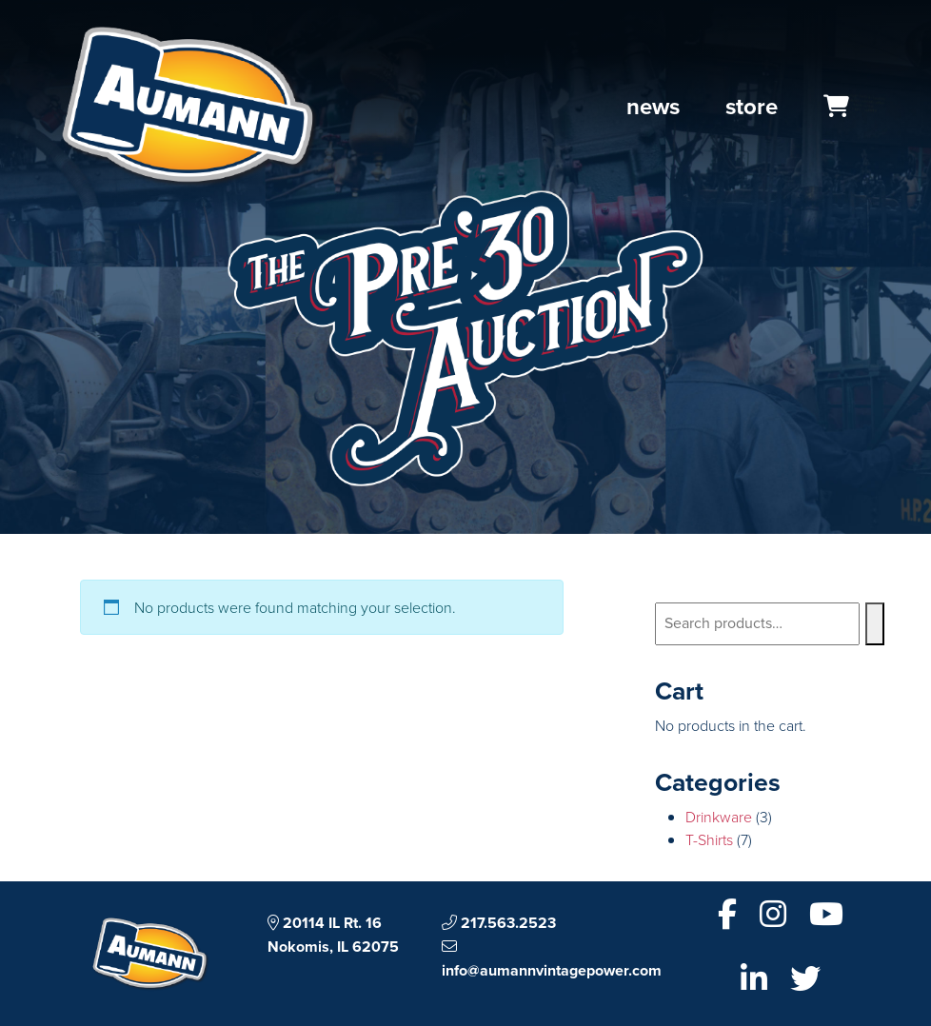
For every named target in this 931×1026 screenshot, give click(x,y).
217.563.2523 (499, 923)
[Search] (874, 623)
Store (751, 106)
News (653, 106)
